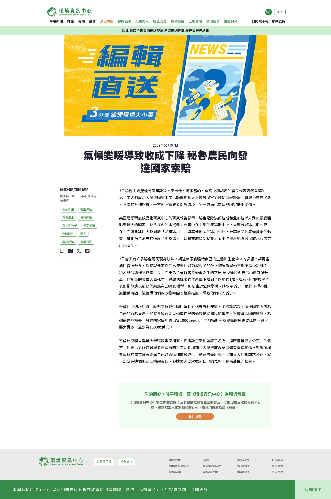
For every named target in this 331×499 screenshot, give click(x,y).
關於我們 (243, 460)
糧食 (83, 233)
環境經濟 (68, 241)
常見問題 (243, 466)
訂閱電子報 (260, 21)
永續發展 (86, 241)
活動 (206, 460)
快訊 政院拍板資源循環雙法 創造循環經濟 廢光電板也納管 (165, 30)
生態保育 (230, 21)
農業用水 (68, 217)
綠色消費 (160, 21)
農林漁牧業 (69, 225)
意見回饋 (277, 472)
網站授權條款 (212, 466)
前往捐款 (195, 416)
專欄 (81, 21)
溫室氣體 (89, 225)
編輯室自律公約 (179, 466)
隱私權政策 (210, 472)
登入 (280, 12)
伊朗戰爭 (124, 21)
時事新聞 (56, 21)
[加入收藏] (62, 251)
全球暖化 (68, 233)
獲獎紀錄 (243, 472)
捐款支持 (278, 21)
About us (278, 460)
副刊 (92, 21)
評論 (70, 21)
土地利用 (195, 21)
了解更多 (199, 489)
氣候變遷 (177, 21)
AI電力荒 (142, 21)
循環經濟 (213, 21)
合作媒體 (277, 466)
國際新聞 (81, 189)
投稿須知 (175, 472)
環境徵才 (175, 460)
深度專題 (107, 21)
